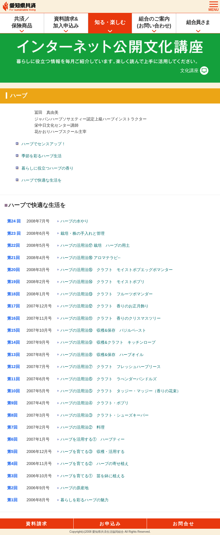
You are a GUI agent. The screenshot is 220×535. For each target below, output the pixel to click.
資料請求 (37, 523)
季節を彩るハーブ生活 (41, 156)
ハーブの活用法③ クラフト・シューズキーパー (104, 415)
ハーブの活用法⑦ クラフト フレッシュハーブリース (110, 366)
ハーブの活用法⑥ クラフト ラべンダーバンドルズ (108, 379)
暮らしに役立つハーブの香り (47, 168)
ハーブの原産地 (74, 488)
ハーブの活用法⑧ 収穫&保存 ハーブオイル (101, 354)
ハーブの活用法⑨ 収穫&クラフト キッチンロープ (107, 342)
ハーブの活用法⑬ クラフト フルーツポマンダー (106, 294)
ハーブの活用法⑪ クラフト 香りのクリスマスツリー (110, 318)
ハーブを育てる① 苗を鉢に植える (92, 476)
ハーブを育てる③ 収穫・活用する (92, 451)
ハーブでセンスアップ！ (43, 144)
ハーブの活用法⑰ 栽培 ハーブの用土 (95, 245)
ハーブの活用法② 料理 (82, 427)
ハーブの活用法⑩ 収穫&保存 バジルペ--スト (103, 330)
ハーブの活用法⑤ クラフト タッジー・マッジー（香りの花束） (120, 391)
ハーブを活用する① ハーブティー (92, 439)
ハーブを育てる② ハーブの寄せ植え (94, 463)
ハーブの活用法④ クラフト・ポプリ (94, 403)
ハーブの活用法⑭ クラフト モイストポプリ (102, 281)
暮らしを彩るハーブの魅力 (84, 500)
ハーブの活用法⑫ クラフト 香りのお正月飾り (104, 306)
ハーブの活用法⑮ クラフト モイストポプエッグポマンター (116, 269)
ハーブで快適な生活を (41, 180)
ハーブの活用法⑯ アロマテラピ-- (90, 257)
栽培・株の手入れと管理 (82, 233)
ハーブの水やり (74, 221)
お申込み (110, 523)
